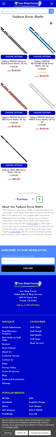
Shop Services (37, 343)
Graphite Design (37, 402)
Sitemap (6, 383)
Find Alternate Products (9, 332)
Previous (20, 199)
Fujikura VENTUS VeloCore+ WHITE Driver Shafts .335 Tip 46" (42, 120)
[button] (51, 23)
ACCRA (5, 398)
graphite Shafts (15, 232)
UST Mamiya (8, 410)
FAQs (4, 364)
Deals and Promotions (13, 379)
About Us (6, 352)
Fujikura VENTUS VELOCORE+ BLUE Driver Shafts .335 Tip (42, 64)
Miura (5, 406)
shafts (32, 224)
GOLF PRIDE (35, 410)
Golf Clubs (35, 327)
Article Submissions (11, 327)
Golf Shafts (36, 335)
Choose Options (14, 57)
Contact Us (7, 360)
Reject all (21, 432)
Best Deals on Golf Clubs (11, 339)
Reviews (6, 344)
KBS (31, 398)
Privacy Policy (9, 368)
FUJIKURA (7, 414)
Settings (8, 432)
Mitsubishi (7, 402)
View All (33, 414)
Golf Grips (35, 339)
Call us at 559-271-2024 (28, 305)
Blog (4, 375)
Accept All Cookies (40, 432)
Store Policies (9, 348)
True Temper (35, 406)
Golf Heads (36, 331)
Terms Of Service (10, 372)
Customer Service (10, 356)
